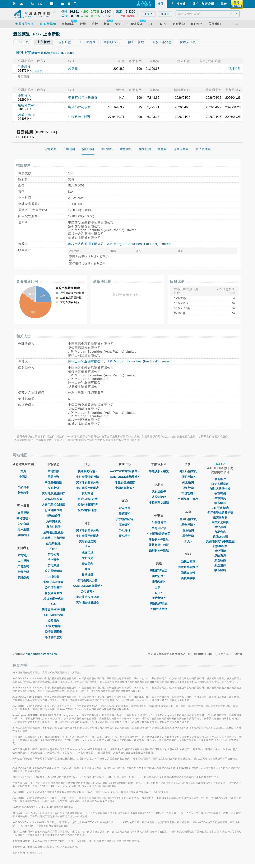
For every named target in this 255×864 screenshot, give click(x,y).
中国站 (23, 476)
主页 (23, 471)
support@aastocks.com (42, 653)
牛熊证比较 (159, 528)
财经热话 (220, 527)
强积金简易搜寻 (188, 567)
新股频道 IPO (53, 593)
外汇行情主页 (188, 471)
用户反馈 (23, 529)
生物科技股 (53, 543)
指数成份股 (53, 515)
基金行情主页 (188, 519)
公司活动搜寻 (53, 587)
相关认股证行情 (87, 499)
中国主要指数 (53, 482)
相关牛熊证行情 (87, 504)
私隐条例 (23, 577)
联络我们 (23, 535)
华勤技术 (24, 95)
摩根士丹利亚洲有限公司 (86, 244)
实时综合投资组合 (87, 602)
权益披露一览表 (53, 598)
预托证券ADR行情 (53, 609)
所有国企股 (53, 521)
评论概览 (124, 508)
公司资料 (87, 591)
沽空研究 (53, 559)
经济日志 (53, 620)
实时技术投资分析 (87, 597)
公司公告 (53, 554)
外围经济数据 (158, 609)
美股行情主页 (158, 570)
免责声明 (23, 571)
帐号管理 (23, 518)
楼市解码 (220, 570)
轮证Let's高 (220, 536)
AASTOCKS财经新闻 (124, 471)
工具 (188, 541)
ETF (53, 549)
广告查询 (23, 566)
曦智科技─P (26, 105)
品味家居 (220, 555)
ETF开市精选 (220, 507)
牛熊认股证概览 (159, 471)
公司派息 (53, 565)
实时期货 (53, 487)
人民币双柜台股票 (53, 504)
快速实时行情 (87, 471)
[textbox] (207, 14)
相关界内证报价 (87, 510)
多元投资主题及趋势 (220, 512)
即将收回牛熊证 (159, 539)
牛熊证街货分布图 (158, 533)
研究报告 (124, 535)
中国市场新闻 (124, 487)
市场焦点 (220, 531)
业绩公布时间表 (53, 582)
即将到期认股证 (159, 502)
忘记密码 (23, 524)
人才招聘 (23, 560)
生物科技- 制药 (79, 116)
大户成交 (87, 558)
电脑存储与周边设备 (83, 97)
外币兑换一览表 (188, 499)
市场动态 (158, 581)
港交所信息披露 (125, 482)
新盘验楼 (220, 560)
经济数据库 (53, 626)
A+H (53, 604)
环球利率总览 (53, 637)
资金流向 (87, 563)
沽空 (87, 547)
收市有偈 (220, 493)
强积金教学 (188, 578)
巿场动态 (188, 493)
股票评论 (124, 513)
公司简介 (23, 555)
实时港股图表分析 (87, 482)
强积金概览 (188, 561)
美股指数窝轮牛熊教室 (220, 541)
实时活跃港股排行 (53, 493)
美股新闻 (158, 598)
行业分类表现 (53, 510)
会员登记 (23, 512)
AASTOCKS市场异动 (87, 585)
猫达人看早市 (220, 483)
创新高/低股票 (53, 499)
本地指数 (53, 471)
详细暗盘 (234, 68)
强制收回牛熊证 (159, 550)
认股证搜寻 (159, 491)
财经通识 (220, 551)
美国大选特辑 (220, 522)
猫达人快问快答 (220, 488)
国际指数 (53, 476)
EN (40, 3)
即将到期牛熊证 (159, 544)
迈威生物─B (26, 115)
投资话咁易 (220, 517)
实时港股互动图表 (87, 487)
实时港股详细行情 (87, 476)
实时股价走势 (87, 541)
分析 (159, 587)
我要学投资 (220, 546)
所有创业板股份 (53, 532)
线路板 (73, 68)
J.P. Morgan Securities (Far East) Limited (139, 244)
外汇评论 (124, 530)
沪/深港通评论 (125, 519)
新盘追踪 (220, 565)
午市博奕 (220, 498)
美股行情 (158, 576)
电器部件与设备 (79, 107)
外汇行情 (188, 476)
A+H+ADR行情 (53, 615)
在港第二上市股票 (53, 538)
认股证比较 (159, 497)
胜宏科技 (24, 66)
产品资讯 (23, 487)
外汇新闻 (188, 482)
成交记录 (87, 552)
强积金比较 (188, 572)
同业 (87, 569)
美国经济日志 (158, 603)
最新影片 (220, 479)
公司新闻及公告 (87, 580)
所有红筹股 (53, 526)
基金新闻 (188, 530)
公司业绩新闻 (53, 570)
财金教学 (23, 492)
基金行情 (188, 524)
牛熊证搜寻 (159, 522)
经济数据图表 (53, 631)
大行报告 (53, 576)
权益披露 (87, 574)
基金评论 (124, 524)
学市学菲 (220, 503)
